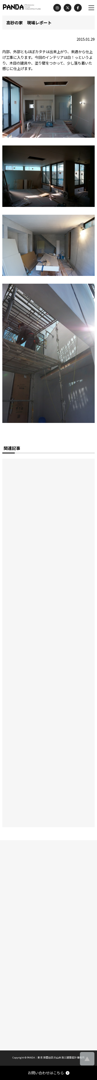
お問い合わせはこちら (48, 1072)
